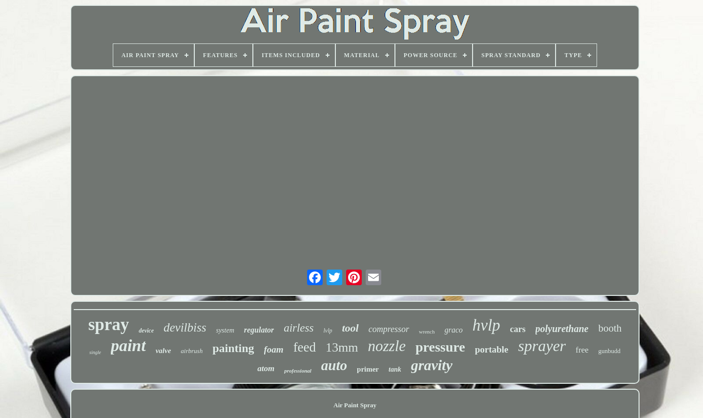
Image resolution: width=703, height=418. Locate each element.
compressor (389, 329)
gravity (432, 365)
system (225, 330)
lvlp (327, 330)
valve (163, 351)
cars (518, 329)
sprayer (542, 346)
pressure (440, 347)
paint (128, 345)
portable (492, 349)
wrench (426, 331)
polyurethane (562, 328)
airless (298, 328)
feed (304, 347)
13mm (342, 347)
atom (265, 368)
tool (350, 328)
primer (368, 369)
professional (297, 371)
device (146, 330)
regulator (259, 330)
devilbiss (185, 327)
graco (453, 330)
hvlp (486, 325)
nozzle (387, 346)
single (95, 352)
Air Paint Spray (354, 405)
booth (609, 328)
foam (274, 349)
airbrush (192, 351)
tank (395, 369)
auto (334, 365)
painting (233, 348)
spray (108, 324)
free (582, 350)
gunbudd (609, 351)
